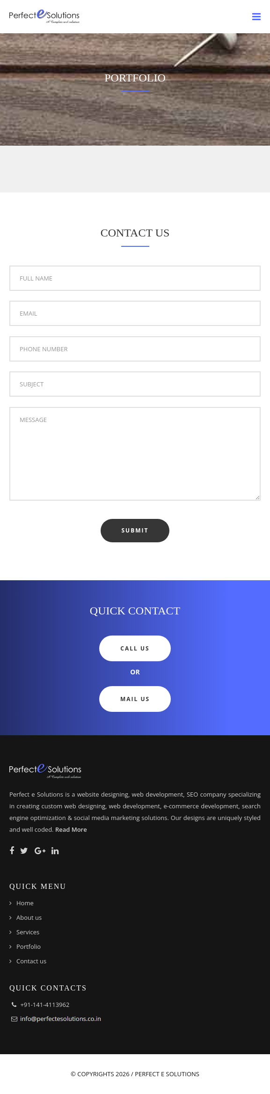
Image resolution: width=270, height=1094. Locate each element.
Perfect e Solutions (167, 1074)
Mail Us (135, 699)
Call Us (134, 648)
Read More (71, 829)
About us (29, 917)
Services (27, 932)
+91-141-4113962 (44, 1004)
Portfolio (28, 946)
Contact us (31, 961)
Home (25, 903)
